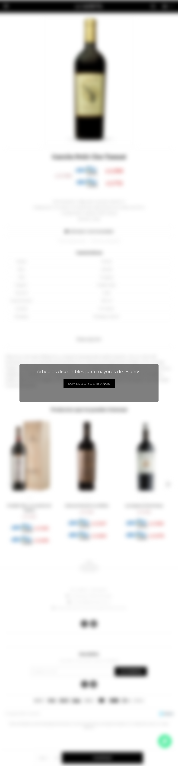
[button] (10, 484)
